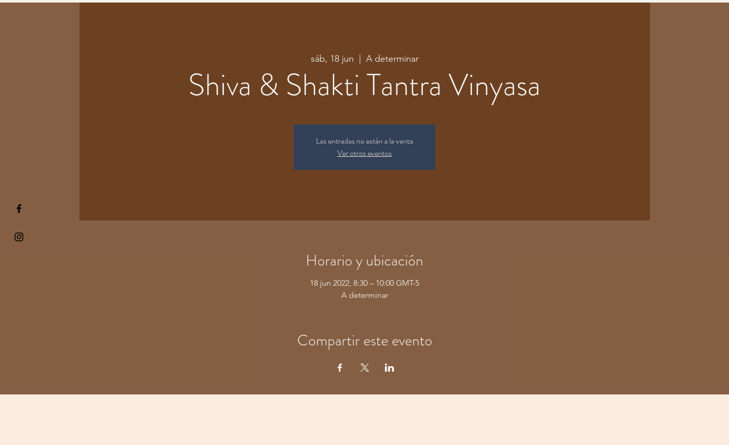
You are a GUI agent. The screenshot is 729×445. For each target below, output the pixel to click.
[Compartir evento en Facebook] (340, 368)
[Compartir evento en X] (365, 368)
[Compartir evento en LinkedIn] (389, 368)
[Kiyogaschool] (19, 237)
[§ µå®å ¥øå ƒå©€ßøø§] (19, 208)
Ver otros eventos (364, 153)
